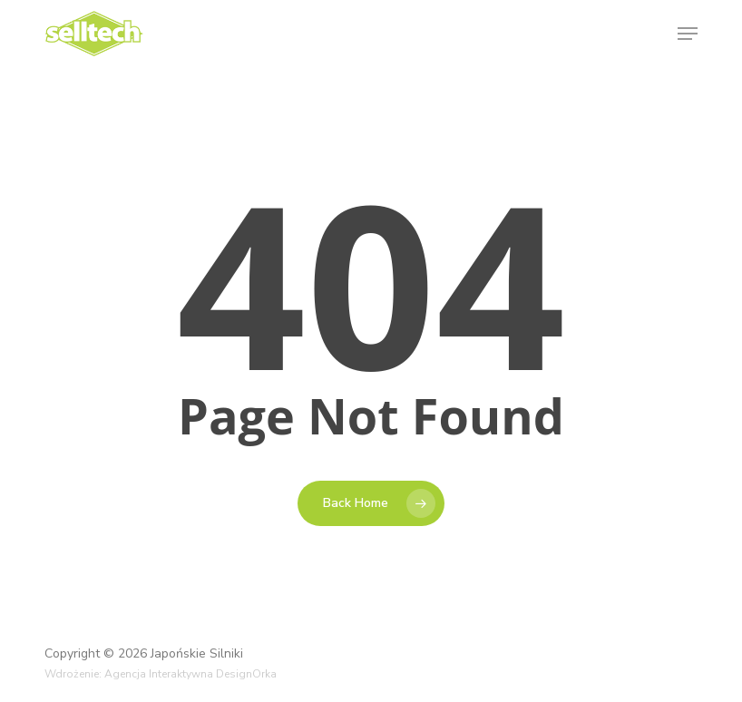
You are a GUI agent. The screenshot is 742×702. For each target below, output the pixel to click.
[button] (688, 33)
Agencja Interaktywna (158, 674)
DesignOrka (246, 674)
